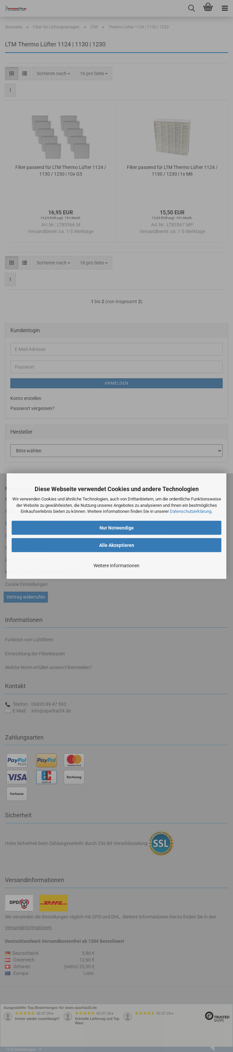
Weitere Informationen (116, 565)
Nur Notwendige (117, 528)
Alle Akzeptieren (116, 545)
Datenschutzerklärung (190, 511)
